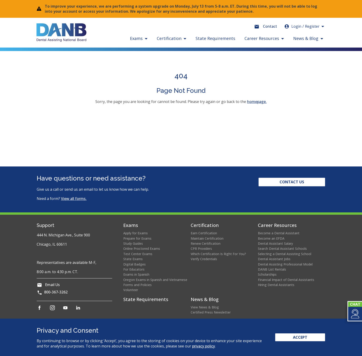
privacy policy (203, 346)
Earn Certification (204, 233)
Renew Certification (205, 243)
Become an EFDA (271, 238)
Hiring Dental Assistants (276, 285)
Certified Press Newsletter (211, 312)
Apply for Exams (135, 233)
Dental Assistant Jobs (274, 259)
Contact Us (292, 181)
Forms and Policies (137, 285)
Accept (300, 337)
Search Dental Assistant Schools (282, 248)
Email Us (52, 284)
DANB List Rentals (272, 269)
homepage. (257, 101)
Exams (130, 225)
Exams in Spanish (136, 274)
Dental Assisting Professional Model (285, 264)
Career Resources (277, 225)
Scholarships (267, 274)
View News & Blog (205, 307)
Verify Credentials (204, 259)
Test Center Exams (137, 254)
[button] (354, 313)
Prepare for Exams (137, 238)
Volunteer (130, 290)
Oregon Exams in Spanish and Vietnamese (155, 280)
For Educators (134, 269)
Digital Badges (134, 264)
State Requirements (215, 38)
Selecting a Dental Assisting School (284, 254)
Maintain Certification (207, 238)
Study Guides (133, 243)
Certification (205, 225)
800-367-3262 (56, 292)
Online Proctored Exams (141, 248)
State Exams (133, 259)
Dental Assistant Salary (275, 243)
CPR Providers (201, 248)
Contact (270, 26)
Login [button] (302, 26)
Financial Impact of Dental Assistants (286, 280)
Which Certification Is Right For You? (218, 254)
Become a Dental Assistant (278, 233)
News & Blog (205, 299)
